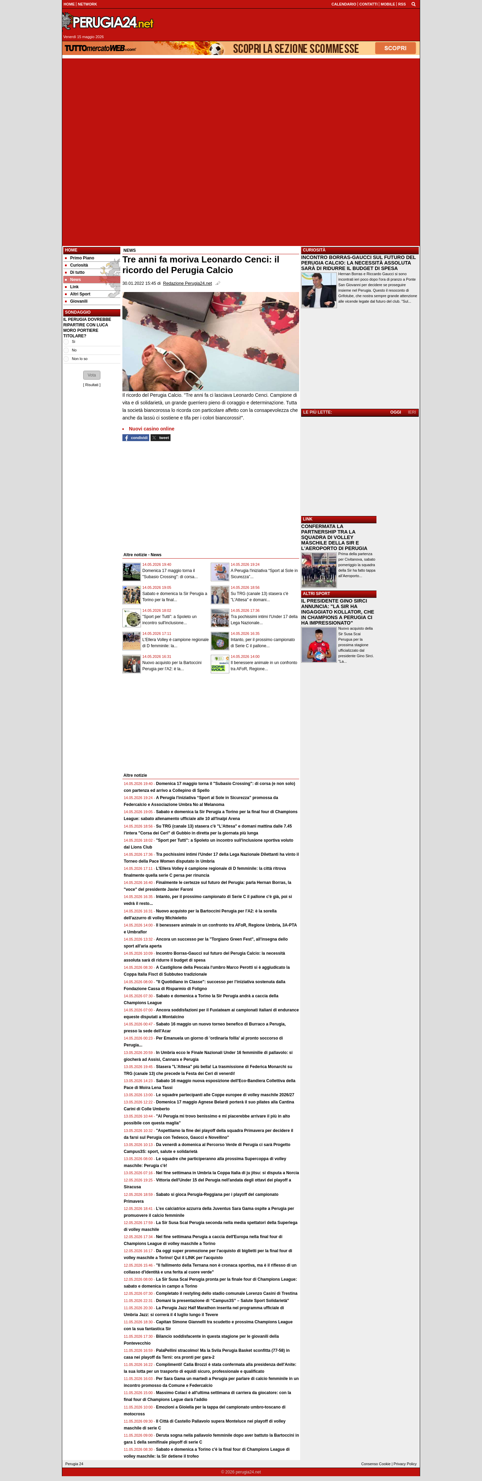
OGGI (395, 412)
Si (73, 341)
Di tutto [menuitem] (75, 272)
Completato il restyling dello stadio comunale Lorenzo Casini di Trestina (226, 1293)
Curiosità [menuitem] (76, 265)
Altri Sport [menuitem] (77, 294)
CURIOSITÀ (314, 250)
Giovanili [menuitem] (76, 301)
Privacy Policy (405, 1464)
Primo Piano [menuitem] (79, 258)
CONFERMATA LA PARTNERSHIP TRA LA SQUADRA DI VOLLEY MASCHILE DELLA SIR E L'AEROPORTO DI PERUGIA (334, 537)
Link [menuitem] (72, 286)
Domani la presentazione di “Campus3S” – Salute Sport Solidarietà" (222, 1300)
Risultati (91, 385)
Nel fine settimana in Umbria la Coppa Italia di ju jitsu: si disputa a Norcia (227, 1172)
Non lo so (80, 359)
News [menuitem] (73, 279)
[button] (91, 375)
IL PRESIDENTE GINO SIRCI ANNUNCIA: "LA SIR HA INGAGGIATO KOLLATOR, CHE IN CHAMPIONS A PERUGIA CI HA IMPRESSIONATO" (337, 612)
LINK (308, 519)
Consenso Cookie (376, 1464)
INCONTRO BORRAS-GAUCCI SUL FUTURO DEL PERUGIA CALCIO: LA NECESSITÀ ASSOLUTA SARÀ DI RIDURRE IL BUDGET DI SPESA (358, 263)
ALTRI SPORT (316, 593)
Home (71, 250)
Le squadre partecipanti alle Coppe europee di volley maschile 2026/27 (225, 1094)
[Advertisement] (241, 106)
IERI (412, 412)
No (74, 350)
